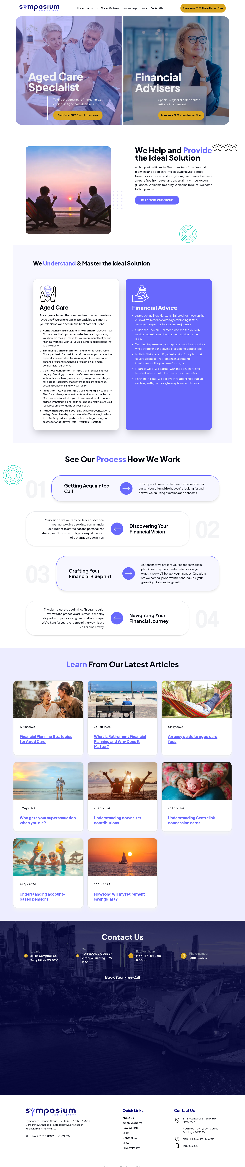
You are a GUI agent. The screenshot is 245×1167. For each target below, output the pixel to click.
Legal (125, 1142)
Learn (144, 8)
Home (80, 8)
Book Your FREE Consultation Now (203, 8)
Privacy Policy (131, 1147)
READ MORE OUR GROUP (157, 200)
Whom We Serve (110, 8)
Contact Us (156, 8)
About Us (92, 8)
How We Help (129, 8)
